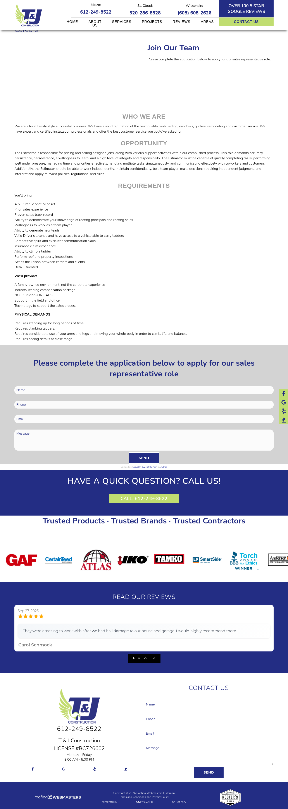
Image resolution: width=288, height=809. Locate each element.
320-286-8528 (145, 13)
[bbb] (283, 419)
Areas (207, 22)
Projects (152, 22)
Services (121, 22)
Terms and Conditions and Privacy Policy (144, 797)
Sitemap (170, 793)
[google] (283, 402)
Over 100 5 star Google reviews (246, 8)
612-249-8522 (95, 12)
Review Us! (144, 658)
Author (163, 466)
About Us (95, 23)
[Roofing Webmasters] (57, 798)
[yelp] (283, 410)
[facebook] (283, 393)
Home (72, 22)
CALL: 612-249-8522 (144, 499)
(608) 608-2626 (194, 13)
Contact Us (246, 22)
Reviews (181, 22)
